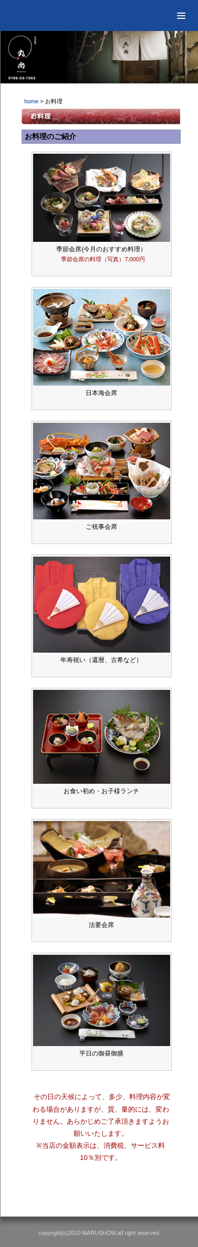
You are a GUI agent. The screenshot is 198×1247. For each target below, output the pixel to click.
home (31, 101)
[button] (181, 16)
